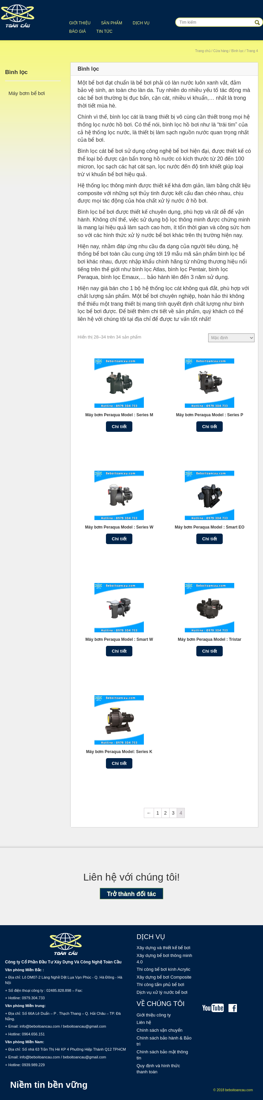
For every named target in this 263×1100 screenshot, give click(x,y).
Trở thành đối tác (131, 894)
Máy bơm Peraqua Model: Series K (119, 751)
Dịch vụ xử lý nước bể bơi (162, 992)
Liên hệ (144, 1022)
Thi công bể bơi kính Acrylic (164, 969)
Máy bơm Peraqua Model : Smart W (119, 639)
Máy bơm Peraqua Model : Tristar (209, 639)
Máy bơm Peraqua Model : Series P (209, 415)
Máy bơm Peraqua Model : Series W (119, 527)
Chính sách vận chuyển (159, 1030)
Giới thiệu (79, 23)
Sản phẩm (111, 23)
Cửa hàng (220, 51)
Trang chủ (203, 51)
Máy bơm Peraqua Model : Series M (119, 415)
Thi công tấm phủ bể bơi (160, 984)
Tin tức (104, 31)
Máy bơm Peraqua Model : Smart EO (209, 527)
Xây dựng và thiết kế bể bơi (164, 947)
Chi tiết (119, 426)
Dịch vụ (141, 23)
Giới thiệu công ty (154, 1014)
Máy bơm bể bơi (26, 93)
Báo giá (77, 31)
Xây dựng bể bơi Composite (164, 977)
